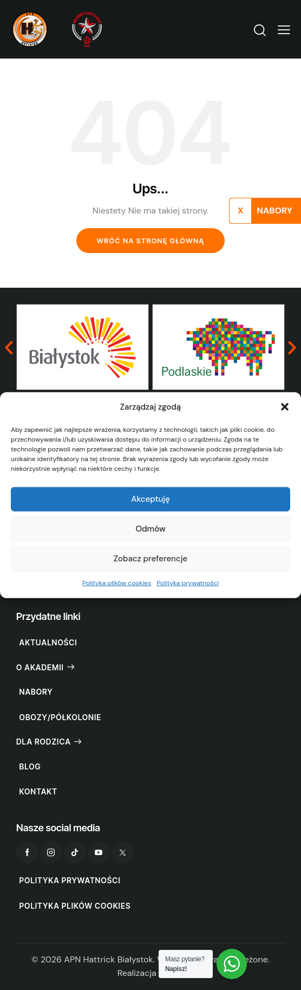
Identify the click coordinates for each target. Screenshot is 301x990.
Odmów (150, 528)
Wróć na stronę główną (150, 240)
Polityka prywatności (187, 583)
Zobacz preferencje (150, 558)
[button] (284, 407)
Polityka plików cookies (116, 583)
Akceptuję (150, 499)
